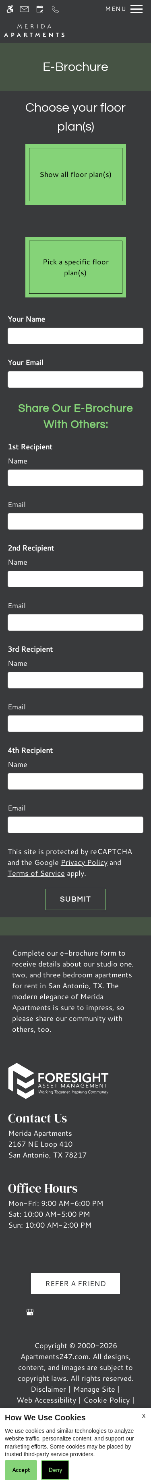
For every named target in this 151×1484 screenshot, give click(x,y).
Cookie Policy (106, 1400)
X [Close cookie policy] (143, 1416)
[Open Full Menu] (121, 9)
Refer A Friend (75, 1283)
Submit (75, 899)
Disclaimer (48, 1389)
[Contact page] (24, 9)
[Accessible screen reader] (10, 9)
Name (17, 460)
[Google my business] (30, 1315)
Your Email (25, 362)
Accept (21, 1470)
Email (17, 504)
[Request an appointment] (40, 9)
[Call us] (55, 9)
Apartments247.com (55, 1356)
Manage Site (94, 1389)
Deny (55, 1470)
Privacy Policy (84, 862)
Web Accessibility (46, 1400)
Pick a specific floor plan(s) (75, 265)
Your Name (26, 319)
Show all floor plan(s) (75, 172)
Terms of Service (36, 873)
